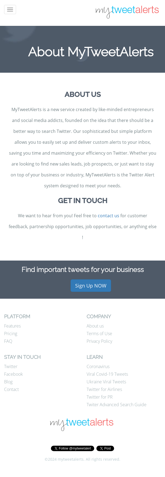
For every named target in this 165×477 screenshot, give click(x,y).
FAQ (8, 341)
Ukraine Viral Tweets (106, 382)
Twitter (10, 366)
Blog (8, 382)
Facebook (13, 374)
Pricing (10, 334)
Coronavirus (98, 366)
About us (95, 326)
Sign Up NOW (90, 285)
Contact (11, 389)
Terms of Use (99, 334)
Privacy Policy (99, 341)
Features (12, 326)
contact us (108, 216)
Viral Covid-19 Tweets (107, 374)
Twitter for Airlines (104, 389)
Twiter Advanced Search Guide (116, 405)
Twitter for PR (100, 397)
